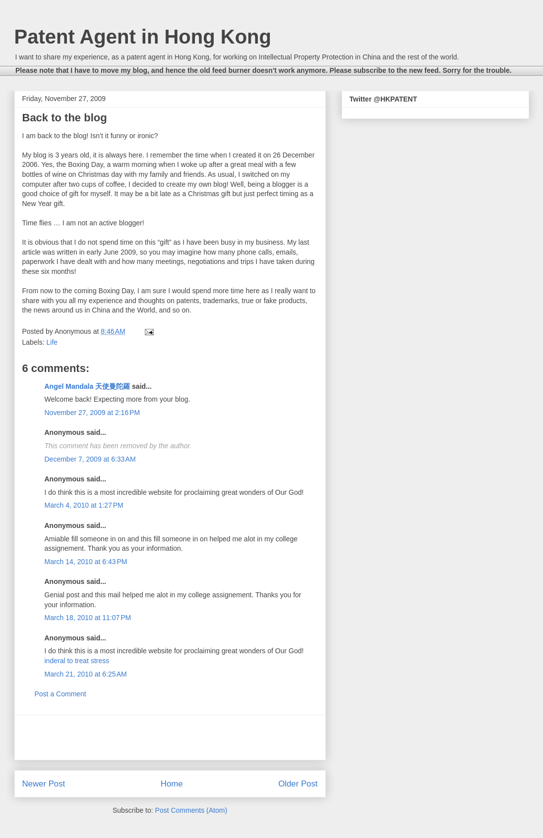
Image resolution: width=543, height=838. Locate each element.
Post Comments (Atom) (191, 810)
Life (52, 342)
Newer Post (43, 783)
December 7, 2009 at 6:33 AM (90, 459)
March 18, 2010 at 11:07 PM (88, 618)
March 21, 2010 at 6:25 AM (86, 674)
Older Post (297, 783)
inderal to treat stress (77, 661)
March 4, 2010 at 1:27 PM (84, 505)
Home (172, 783)
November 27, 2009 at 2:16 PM (92, 413)
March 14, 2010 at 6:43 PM (86, 562)
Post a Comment (60, 694)
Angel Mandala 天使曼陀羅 (87, 386)
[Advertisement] (170, 737)
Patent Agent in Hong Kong (142, 37)
